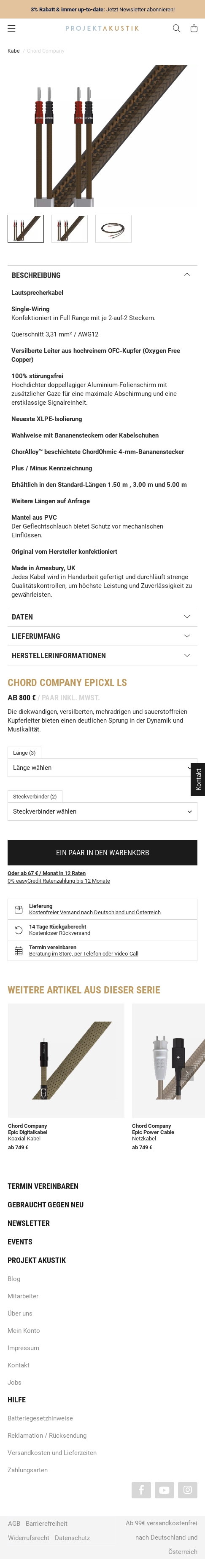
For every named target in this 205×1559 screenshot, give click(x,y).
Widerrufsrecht (28, 1538)
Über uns (20, 1313)
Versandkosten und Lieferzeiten (52, 1453)
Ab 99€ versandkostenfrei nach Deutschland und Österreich (161, 1537)
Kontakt (19, 1365)
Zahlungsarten (28, 1470)
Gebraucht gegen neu (46, 1204)
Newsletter (29, 1223)
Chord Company (27, 1126)
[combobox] (102, 767)
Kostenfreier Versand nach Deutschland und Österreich (95, 912)
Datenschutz (72, 1538)
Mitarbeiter (23, 1296)
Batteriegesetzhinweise (40, 1418)
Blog (14, 1279)
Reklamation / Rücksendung (47, 1435)
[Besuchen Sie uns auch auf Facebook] (141, 1490)
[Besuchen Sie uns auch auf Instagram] (187, 1490)
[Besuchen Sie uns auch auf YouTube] (164, 1490)
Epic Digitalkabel (27, 1132)
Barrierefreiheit (46, 1523)
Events (20, 1241)
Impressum (23, 1348)
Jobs (15, 1382)
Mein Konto (24, 1331)
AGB (14, 1523)
